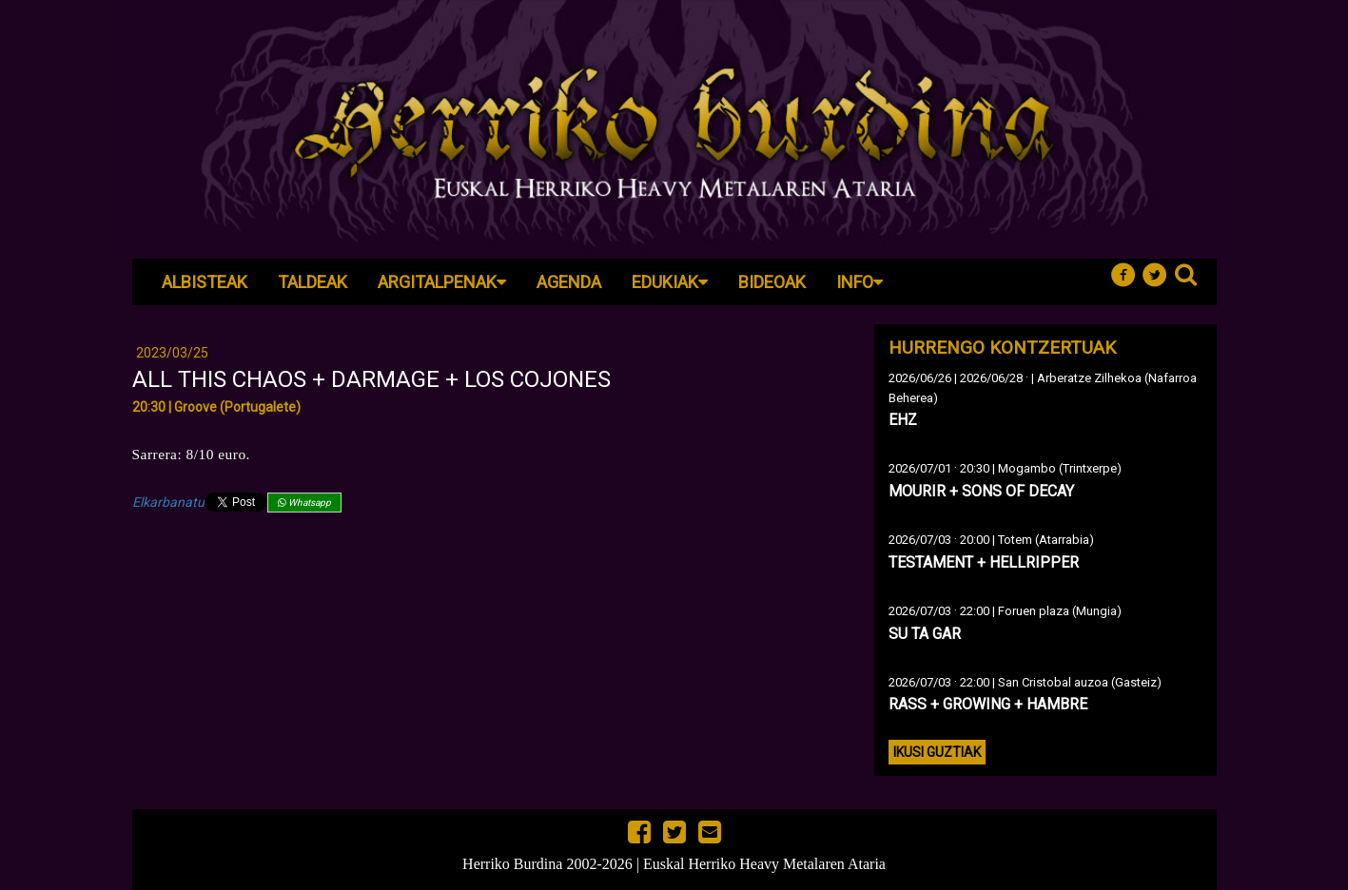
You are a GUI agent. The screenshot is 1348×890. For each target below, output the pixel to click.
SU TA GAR (925, 634)
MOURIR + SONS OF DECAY (981, 491)
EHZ (903, 420)
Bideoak (772, 282)
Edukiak (670, 282)
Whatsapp (304, 502)
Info (859, 282)
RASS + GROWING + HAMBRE (988, 704)
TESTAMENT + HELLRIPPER (984, 562)
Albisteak (204, 282)
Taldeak (312, 282)
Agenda (569, 282)
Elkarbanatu (168, 502)
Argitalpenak (442, 282)
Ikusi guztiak (937, 752)
